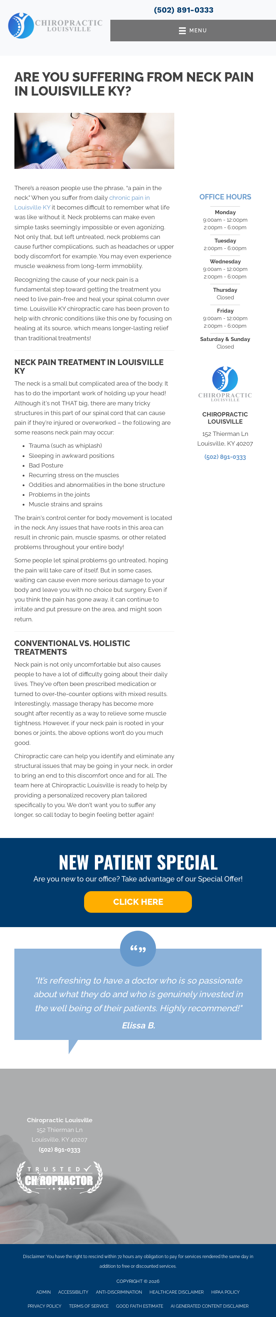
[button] (138, 902)
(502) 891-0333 (183, 9)
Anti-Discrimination (119, 1292)
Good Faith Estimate (139, 1306)
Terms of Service (89, 1306)
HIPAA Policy (225, 1292)
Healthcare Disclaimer (177, 1292)
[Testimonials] (138, 994)
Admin (43, 1292)
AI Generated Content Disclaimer (210, 1306)
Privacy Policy (44, 1306)
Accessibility (73, 1292)
